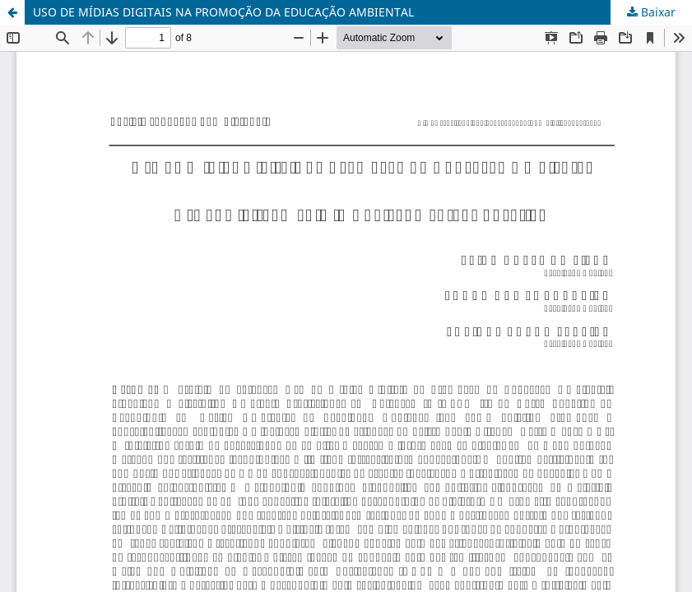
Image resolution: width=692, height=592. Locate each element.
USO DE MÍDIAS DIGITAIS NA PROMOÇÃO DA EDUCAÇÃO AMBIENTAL (223, 12)
